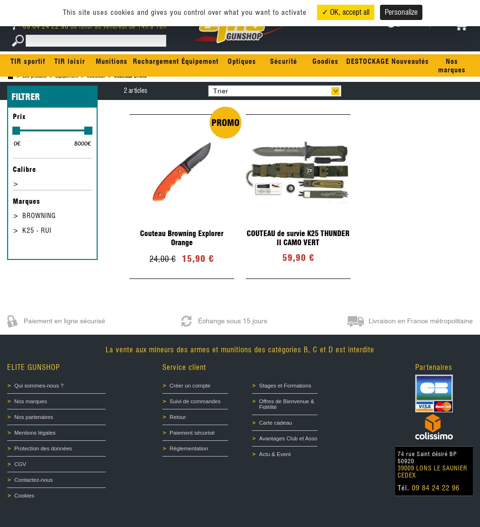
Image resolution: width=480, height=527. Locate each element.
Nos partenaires (33, 417)
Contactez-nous (33, 480)
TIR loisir (69, 61)
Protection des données (43, 448)
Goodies (325, 61)
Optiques (242, 61)
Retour (178, 417)
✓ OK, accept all (346, 12)
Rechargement (156, 61)
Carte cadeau (275, 423)
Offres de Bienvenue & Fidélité (286, 404)
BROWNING (39, 215)
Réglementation (189, 448)
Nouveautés (410, 61)
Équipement (200, 61)
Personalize (401, 12)
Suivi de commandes (195, 401)
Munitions (112, 61)
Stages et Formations (285, 385)
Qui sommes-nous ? (38, 385)
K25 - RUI (36, 230)
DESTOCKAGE (367, 61)
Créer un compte (190, 385)
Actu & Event (275, 454)
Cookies (24, 495)
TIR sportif (27, 61)
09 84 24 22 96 (41, 26)
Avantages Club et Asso (288, 438)
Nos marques (452, 65)
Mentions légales (35, 433)
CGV (20, 464)
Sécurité (283, 61)
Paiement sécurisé (192, 433)
